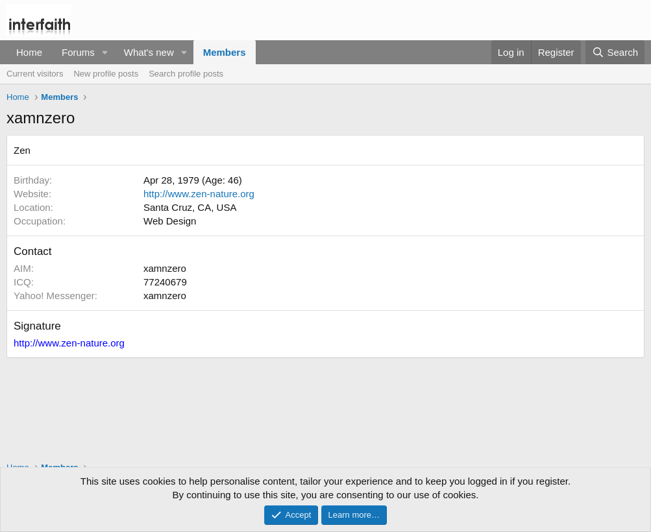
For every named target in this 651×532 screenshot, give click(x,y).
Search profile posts (186, 74)
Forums (78, 52)
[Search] (615, 52)
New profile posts (105, 74)
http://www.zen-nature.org (198, 193)
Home (29, 52)
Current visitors (34, 74)
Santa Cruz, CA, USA (189, 207)
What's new (149, 52)
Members (224, 52)
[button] (105, 52)
